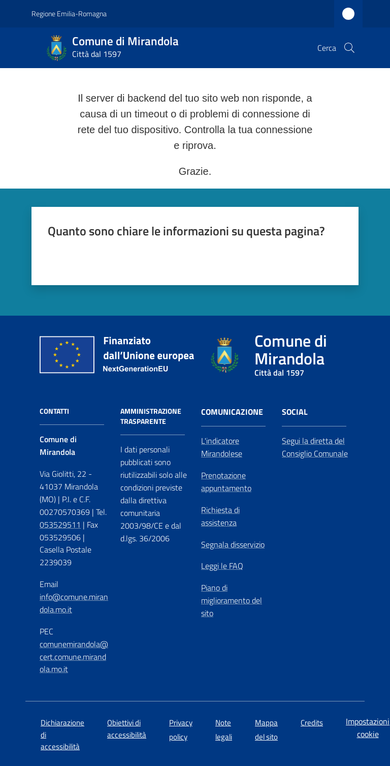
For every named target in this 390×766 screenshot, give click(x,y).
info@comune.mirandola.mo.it (74, 603)
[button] (349, 48)
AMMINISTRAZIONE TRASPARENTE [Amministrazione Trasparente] (150, 416)
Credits (312, 722)
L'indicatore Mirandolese (221, 447)
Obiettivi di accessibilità (126, 728)
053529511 (60, 524)
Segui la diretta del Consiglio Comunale (315, 447)
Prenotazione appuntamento (226, 481)
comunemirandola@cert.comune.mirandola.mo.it (74, 657)
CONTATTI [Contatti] (54, 411)
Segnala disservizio (233, 544)
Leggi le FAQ (222, 566)
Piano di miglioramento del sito (231, 600)
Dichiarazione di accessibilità (62, 734)
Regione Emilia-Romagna (69, 13)
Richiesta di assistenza (220, 516)
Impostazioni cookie (367, 727)
